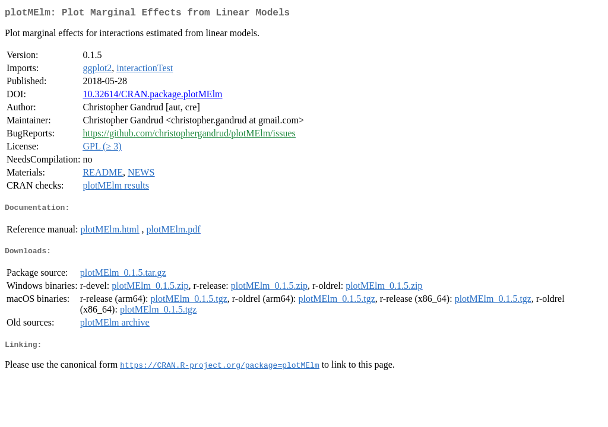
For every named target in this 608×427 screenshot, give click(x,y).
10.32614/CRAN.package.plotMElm (152, 96)
